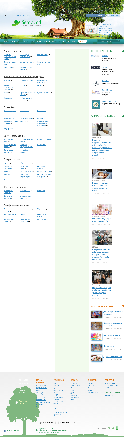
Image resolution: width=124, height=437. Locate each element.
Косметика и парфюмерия (25, 176)
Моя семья (29, 41)
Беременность (41, 388)
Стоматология (42, 55)
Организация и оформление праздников (42, 123)
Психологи (91, 383)
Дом (54, 383)
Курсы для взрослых (112, 357)
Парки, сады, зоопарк (8, 151)
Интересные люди (60, 412)
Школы (23, 85)
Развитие (39, 404)
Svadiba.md (109, 395)
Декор (6, 171)
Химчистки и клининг (41, 167)
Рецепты (70, 41)
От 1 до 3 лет (41, 395)
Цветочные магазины (8, 197)
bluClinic (105, 56)
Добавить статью (96, 15)
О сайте (22, 385)
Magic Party (96, 285)
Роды (38, 390)
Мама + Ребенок (12, 41)
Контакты (22, 393)
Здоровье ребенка (43, 402)
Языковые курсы (10, 111)
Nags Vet (105, 81)
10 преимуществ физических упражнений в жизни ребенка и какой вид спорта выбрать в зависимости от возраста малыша (106, 30)
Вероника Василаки (98, 216)
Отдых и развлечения (75, 396)
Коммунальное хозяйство (25, 220)
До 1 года (39, 393)
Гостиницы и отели (44, 139)
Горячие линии (25, 209)
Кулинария (57, 415)
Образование (75, 385)
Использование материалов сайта (47, 432)
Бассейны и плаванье (24, 112)
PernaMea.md (107, 90)
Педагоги (91, 385)
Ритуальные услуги (41, 215)
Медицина (41, 209)
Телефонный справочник (16, 205)
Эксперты (57, 41)
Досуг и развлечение (14, 136)
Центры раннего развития (43, 81)
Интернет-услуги (26, 171)
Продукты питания (44, 171)
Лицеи (39, 85)
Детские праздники (111, 335)
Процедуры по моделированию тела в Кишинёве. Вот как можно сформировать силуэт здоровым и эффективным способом (102, 147)
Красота (56, 388)
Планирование (41, 385)
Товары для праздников (8, 167)
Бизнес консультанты (93, 391)
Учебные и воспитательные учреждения (24, 76)
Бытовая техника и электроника (44, 176)
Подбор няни (8, 129)
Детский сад (108, 346)
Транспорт (7, 180)
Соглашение (23, 383)
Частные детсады (26, 80)
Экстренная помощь (8, 210)
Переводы (7, 175)
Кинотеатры (41, 145)
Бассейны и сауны (24, 151)
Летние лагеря (9, 118)
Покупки (40, 118)
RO (8, 15)
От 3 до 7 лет (41, 397)
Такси (22, 214)
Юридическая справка (58, 398)
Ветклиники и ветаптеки (8, 192)
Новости (22, 388)
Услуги (82, 41)
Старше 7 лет (41, 400)
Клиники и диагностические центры (10, 57)
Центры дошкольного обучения (8, 87)
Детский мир (10, 107)
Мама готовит (110, 383)
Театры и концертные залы (26, 146)
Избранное (115, 15)
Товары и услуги (12, 159)
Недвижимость (25, 163)
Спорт (55, 395)
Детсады (7, 80)
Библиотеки (8, 98)
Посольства (41, 219)
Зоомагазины (25, 191)
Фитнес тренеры (94, 388)
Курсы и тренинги (43, 93)
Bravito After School (109, 101)
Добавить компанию (46, 423)
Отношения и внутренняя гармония (58, 408)
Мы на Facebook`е (13, 430)
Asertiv (104, 67)
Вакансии (22, 390)
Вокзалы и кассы (10, 214)
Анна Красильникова (99, 180)
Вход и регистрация (23, 15)
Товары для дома (43, 163)
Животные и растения (15, 187)
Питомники (41, 191)
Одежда (23, 121)
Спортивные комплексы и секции (41, 113)
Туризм (6, 163)
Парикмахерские (26, 118)
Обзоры (43, 41)
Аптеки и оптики (26, 62)
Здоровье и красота (14, 51)
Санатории (8, 67)
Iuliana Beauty (96, 137)
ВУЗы (6, 93)
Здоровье (56, 385)
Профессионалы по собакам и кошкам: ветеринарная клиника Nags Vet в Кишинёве (101, 255)
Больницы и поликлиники (25, 56)
